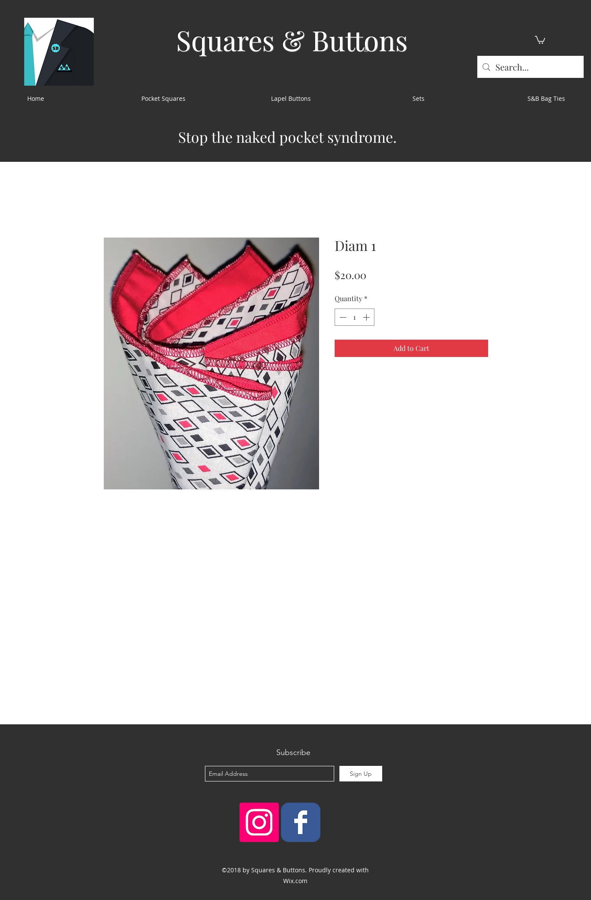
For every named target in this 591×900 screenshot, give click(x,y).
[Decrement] (342, 317)
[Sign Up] (360, 773)
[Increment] (367, 317)
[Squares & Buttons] (300, 822)
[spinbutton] (354, 317)
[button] (540, 39)
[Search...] (530, 67)
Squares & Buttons (292, 39)
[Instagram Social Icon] (259, 822)
